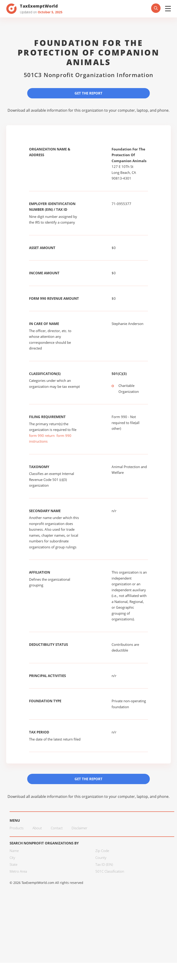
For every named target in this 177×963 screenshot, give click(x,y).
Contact (57, 828)
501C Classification (109, 871)
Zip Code (102, 851)
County (100, 857)
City (12, 857)
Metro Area (18, 871)
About (37, 828)
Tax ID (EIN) (104, 864)
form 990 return (42, 435)
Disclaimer (79, 828)
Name (14, 851)
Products (17, 828)
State (13, 864)
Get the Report (88, 93)
